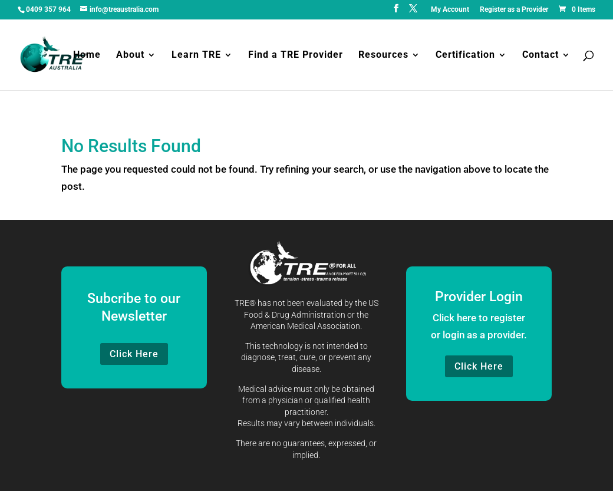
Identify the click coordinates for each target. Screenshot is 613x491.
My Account (450, 10)
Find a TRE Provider (295, 55)
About (130, 55)
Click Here (134, 354)
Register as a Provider (514, 10)
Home (87, 55)
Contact (540, 55)
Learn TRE (196, 55)
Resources (383, 55)
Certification (465, 55)
